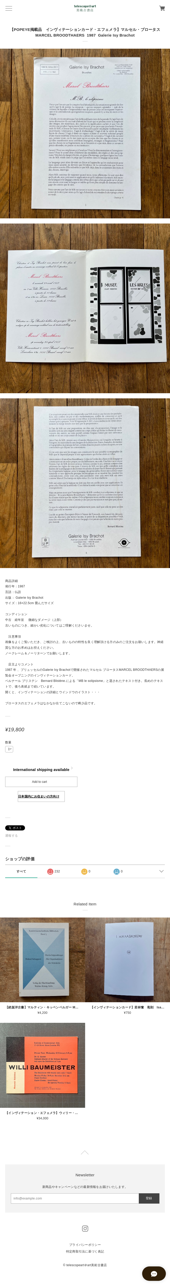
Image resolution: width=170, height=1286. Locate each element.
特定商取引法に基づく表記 (85, 1251)
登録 (149, 1198)
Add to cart (39, 782)
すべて (21, 871)
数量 (8, 742)
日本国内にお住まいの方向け (38, 796)
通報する (11, 835)
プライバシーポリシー (85, 1245)
